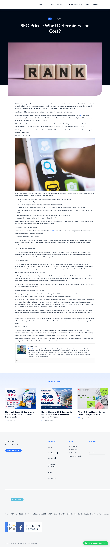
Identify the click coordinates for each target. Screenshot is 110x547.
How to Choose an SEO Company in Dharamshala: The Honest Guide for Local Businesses (56, 414)
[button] (7, 527)
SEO (6, 420)
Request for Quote (13, 450)
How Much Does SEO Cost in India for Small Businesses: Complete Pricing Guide (19, 414)
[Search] (103, 452)
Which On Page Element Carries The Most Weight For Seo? (91, 413)
